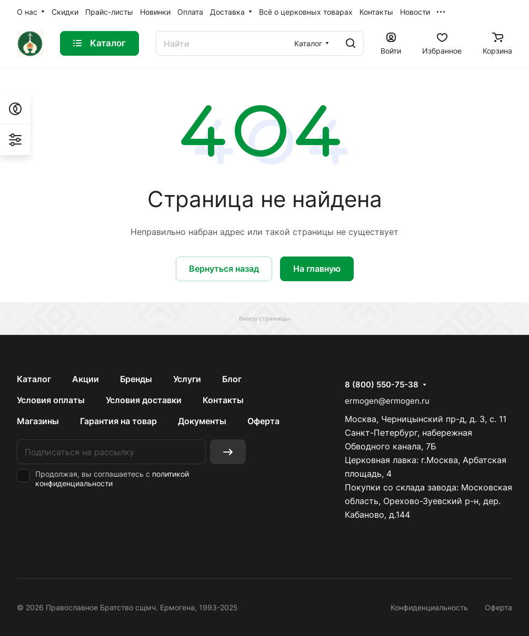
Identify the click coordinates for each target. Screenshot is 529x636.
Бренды (136, 379)
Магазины (38, 421)
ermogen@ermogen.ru (387, 401)
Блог (232, 379)
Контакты (223, 400)
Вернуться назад (224, 268)
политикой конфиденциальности (112, 478)
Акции (85, 379)
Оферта (263, 421)
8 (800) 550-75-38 (381, 384)
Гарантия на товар (118, 421)
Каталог (34, 379)
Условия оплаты (51, 400)
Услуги (187, 379)
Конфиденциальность (429, 607)
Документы (202, 421)
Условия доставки (144, 400)
